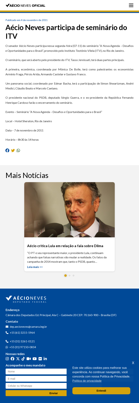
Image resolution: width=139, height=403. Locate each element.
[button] (65, 275)
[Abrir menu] (132, 5)
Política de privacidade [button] (87, 380)
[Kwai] (29, 359)
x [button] (133, 362)
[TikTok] (23, 359)
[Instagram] (7, 359)
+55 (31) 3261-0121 (22, 341)
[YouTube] (35, 359)
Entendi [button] (101, 390)
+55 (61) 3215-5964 (22, 332)
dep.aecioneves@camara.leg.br (28, 326)
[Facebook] (12, 359)
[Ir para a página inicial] (26, 298)
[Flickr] (40, 359)
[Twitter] (18, 359)
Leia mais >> (35, 266)
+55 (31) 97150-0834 (22, 347)
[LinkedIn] (45, 359)
